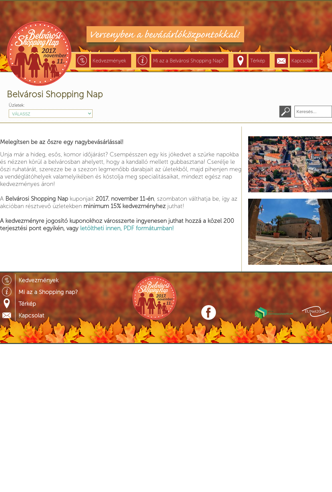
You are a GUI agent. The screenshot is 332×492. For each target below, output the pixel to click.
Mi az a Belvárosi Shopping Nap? (188, 61)
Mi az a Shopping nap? (48, 292)
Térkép (257, 61)
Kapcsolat (302, 61)
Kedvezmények (109, 61)
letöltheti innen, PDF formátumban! (127, 228)
